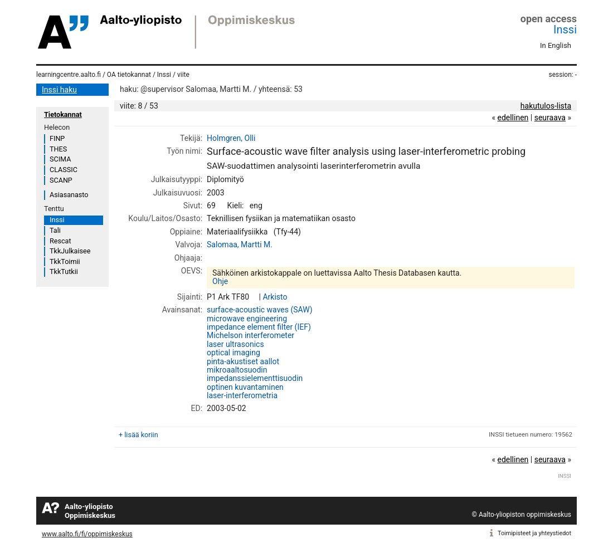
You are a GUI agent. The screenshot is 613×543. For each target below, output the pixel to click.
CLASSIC (63, 169)
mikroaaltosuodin (237, 369)
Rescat (60, 241)
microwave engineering (247, 318)
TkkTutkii (64, 271)
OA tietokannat (129, 75)
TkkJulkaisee (70, 251)
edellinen (512, 117)
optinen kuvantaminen (245, 387)
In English (555, 45)
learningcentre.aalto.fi (68, 75)
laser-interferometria (242, 395)
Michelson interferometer (250, 335)
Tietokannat (63, 114)
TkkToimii (65, 261)
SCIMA (60, 159)
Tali (55, 230)
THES (58, 149)
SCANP (61, 180)
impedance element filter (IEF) (259, 326)
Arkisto (274, 296)
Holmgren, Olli (231, 138)
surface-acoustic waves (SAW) (260, 309)
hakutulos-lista (545, 105)
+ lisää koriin (138, 435)
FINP (57, 138)
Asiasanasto (69, 194)
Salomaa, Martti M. (240, 244)
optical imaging (233, 352)
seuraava (550, 117)
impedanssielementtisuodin (255, 378)
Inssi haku (59, 89)
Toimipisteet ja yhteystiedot (534, 533)
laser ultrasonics (235, 344)
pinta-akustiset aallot (243, 361)
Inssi (565, 29)
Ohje (220, 281)
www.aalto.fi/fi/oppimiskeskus (87, 534)
